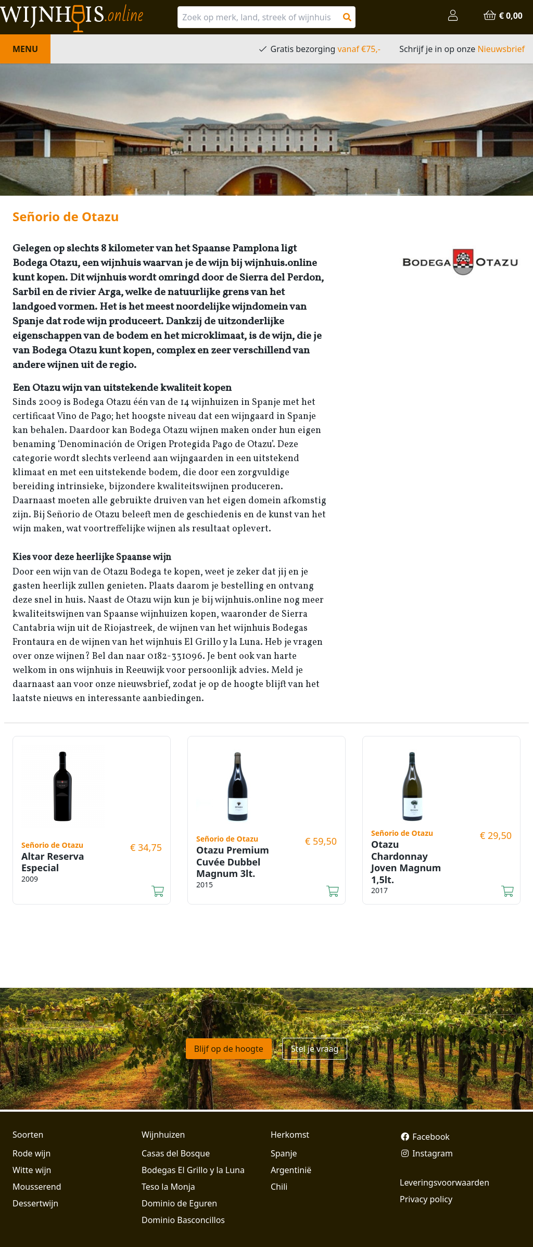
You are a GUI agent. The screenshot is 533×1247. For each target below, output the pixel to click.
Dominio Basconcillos (183, 1220)
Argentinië (291, 1170)
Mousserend (36, 1186)
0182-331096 (174, 656)
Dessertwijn (35, 1203)
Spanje (284, 1153)
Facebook (425, 1136)
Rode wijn (31, 1153)
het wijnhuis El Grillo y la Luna (195, 642)
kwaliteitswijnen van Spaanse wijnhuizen (100, 614)
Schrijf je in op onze (462, 49)
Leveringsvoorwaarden (444, 1182)
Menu (25, 49)
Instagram (426, 1153)
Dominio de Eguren (179, 1203)
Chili (279, 1186)
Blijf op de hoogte (228, 1048)
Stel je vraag (314, 1048)
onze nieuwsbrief (131, 684)
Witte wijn (31, 1170)
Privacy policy (426, 1199)
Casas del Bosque (176, 1153)
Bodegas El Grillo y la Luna (193, 1170)
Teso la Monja (168, 1186)
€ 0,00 (503, 15)
